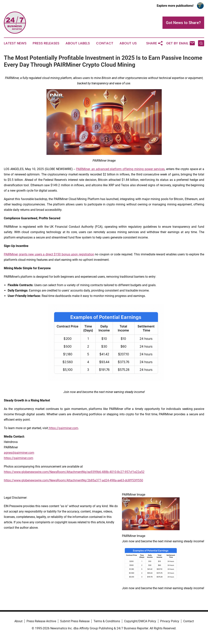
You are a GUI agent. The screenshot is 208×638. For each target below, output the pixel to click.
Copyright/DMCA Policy (140, 621)
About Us (128, 43)
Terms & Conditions (107, 621)
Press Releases (46, 43)
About (18, 621)
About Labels (77, 43)
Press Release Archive (41, 621)
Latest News (15, 43)
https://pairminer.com (18, 458)
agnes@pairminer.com (19, 452)
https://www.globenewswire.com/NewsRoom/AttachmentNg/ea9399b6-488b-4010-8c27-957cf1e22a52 (74, 472)
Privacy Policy (169, 621)
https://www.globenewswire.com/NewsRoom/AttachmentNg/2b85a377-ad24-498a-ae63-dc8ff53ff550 (73, 480)
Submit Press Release (74, 621)
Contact (104, 43)
